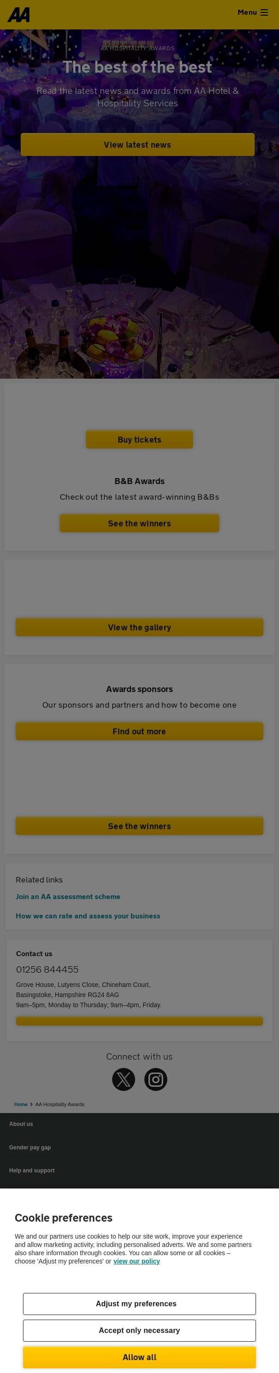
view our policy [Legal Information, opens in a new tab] (137, 1261)
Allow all (139, 1357)
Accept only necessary (139, 1330)
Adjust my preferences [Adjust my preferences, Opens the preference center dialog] (136, 1304)
